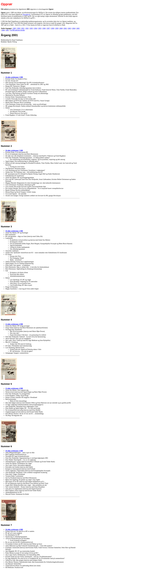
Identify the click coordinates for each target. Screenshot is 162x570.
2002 (65, 28)
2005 (78, 28)
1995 (39, 28)
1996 (44, 28)
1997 (48, 28)
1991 (22, 28)
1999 (56, 28)
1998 (52, 28)
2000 (61, 28)
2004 (73, 28)
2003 (69, 28)
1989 (14, 28)
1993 (31, 28)
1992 (26, 28)
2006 (3, 30)
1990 (18, 28)
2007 (7, 30)
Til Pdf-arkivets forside (17, 30)
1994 (35, 28)
